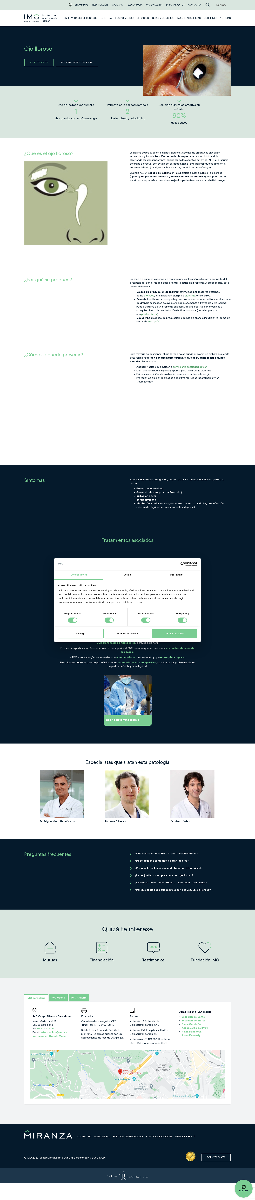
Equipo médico (124, 18)
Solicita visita (216, 1157)
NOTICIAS (225, 18)
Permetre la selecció (127, 633)
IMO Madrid (58, 997)
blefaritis (190, 295)
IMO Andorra (79, 997)
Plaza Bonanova (191, 1031)
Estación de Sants (193, 1017)
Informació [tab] (176, 574)
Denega (80, 633)
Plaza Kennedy (191, 1035)
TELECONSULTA (134, 5)
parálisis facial (149, 314)
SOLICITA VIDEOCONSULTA (77, 62)
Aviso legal (102, 1136)
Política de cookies (159, 1136)
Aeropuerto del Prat (195, 1028)
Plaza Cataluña (191, 1024)
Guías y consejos (163, 18)
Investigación (100, 5)
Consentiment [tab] (78, 574)
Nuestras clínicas (189, 18)
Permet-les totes (174, 633)
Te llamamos (79, 5)
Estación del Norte (194, 1020)
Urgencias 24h (154, 5)
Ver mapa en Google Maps (49, 1036)
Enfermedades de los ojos (80, 18)
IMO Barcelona (36, 998)
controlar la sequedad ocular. (190, 367)
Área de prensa (185, 1136)
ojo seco (149, 295)
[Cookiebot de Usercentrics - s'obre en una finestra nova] (183, 564)
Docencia (117, 5)
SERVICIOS (143, 18)
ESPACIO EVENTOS (175, 5)
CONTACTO (194, 5)
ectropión (154, 321)
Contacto (84, 1136)
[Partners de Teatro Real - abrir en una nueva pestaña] (127, 1175)
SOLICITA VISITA (38, 62)
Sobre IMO (210, 18)
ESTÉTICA (106, 18)
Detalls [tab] (127, 574)
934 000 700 (45, 1028)
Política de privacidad (128, 1136)
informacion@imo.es (54, 1032)
